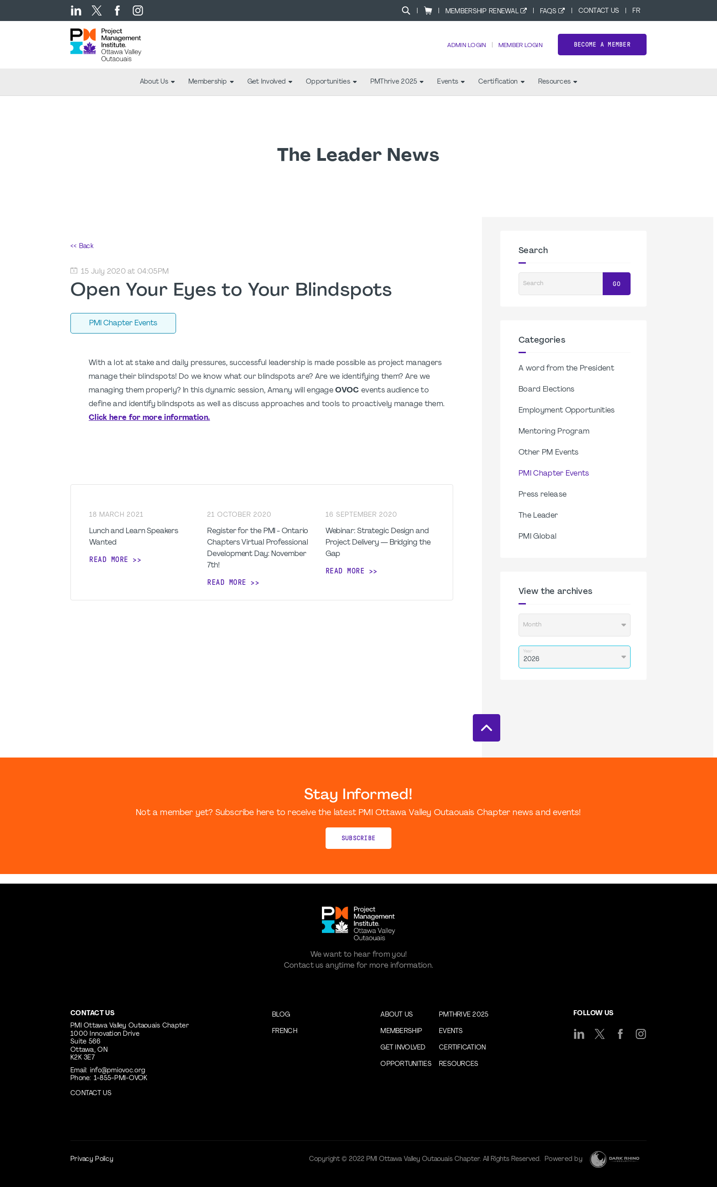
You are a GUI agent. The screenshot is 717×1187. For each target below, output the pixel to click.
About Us (157, 91)
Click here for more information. (149, 427)
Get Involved (269, 91)
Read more (108, 569)
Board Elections (547, 399)
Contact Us (599, 11)
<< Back (81, 256)
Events (451, 91)
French (284, 1031)
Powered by (564, 1159)
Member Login (517, 50)
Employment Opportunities (567, 420)
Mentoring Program (554, 441)
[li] (76, 10)
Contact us (91, 1093)
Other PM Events (549, 462)
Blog (281, 1015)
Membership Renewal (482, 11)
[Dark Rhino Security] (614, 1159)
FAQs (548, 11)
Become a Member (602, 49)
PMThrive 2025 (397, 91)
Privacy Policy (91, 1159)
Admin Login (459, 50)
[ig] (138, 10)
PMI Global (537, 547)
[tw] (96, 10)
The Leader (538, 526)
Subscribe (359, 847)
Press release (543, 505)
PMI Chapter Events (554, 484)
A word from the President (566, 378)
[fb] (117, 10)
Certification (501, 91)
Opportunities (331, 91)
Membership (211, 91)
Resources (558, 91)
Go (617, 293)
